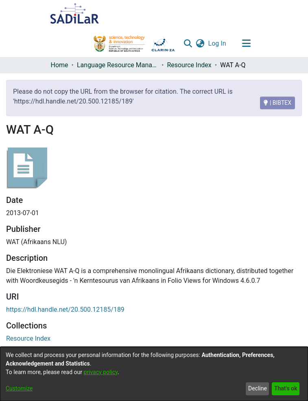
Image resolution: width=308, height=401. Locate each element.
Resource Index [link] (189, 65)
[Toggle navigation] (246, 43)
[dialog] (154, 374)
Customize (19, 388)
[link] (28, 338)
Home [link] (59, 65)
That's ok (285, 388)
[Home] (74, 13)
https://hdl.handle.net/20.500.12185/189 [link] (65, 309)
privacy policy (100, 372)
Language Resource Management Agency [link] (117, 65)
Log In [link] (217, 43)
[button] (188, 43)
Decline (257, 388)
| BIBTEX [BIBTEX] (277, 102)
